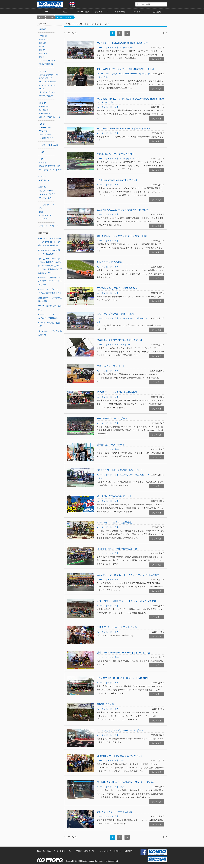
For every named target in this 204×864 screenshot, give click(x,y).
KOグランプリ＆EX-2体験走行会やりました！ (121, 470)
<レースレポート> (64, 17)
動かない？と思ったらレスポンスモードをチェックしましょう (50, 281)
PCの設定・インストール (50, 169)
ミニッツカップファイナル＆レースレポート (120, 730)
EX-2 (41, 57)
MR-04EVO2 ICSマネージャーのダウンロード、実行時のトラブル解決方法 (50, 242)
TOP (41, 17)
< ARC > (42, 177)
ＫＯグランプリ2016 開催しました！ (117, 313)
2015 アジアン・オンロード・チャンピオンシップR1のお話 (128, 575)
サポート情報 (83, 11)
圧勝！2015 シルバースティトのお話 (117, 627)
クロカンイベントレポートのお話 (114, 811)
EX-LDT (42, 43)
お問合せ (157, 11)
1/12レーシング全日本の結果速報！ (115, 522)
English (72, 4)
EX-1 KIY (43, 53)
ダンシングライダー (48, 194)
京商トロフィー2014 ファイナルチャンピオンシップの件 (126, 601)
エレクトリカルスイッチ (50, 117)
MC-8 (41, 46)
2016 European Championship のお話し (117, 180)
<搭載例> (42, 187)
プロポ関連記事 (46, 64)
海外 (117, 185)
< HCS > (42, 152)
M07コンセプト (46, 198)
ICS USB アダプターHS (49, 166)
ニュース (46, 11)
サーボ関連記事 (46, 96)
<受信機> (42, 103)
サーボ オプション (47, 92)
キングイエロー (46, 191)
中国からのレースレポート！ (112, 366)
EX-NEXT (43, 39)
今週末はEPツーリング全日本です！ (116, 154)
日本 (117, 47)
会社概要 (128, 851)
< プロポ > (42, 36)
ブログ (50, 17)
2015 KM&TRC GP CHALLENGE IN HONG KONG (123, 678)
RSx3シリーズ (111, 74)
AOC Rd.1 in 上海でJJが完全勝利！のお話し (120, 340)
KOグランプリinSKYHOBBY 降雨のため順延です (122, 43)
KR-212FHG (44, 113)
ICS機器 (42, 162)
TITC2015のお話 (105, 704)
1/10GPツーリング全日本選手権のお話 (117, 392)
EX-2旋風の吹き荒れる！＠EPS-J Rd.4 (117, 288)
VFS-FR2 (43, 131)
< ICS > (41, 159)
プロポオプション (47, 60)
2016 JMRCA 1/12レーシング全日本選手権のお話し (124, 209)
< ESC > (42, 124)
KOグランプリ (126, 47)
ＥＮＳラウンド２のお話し (111, 262)
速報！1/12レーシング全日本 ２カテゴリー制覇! (122, 236)
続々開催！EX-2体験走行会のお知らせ (117, 548)
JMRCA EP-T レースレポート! (112, 418)
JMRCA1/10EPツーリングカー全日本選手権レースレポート (128, 69)
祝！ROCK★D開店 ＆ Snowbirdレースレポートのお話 (125, 782)
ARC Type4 (44, 180)
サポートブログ (101, 11)
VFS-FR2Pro (44, 127)
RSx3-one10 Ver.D (47, 85)
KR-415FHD (44, 106)
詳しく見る (157, 59)
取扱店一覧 (120, 11)
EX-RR (100, 74)
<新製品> (42, 29)
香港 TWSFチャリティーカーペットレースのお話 (123, 652)
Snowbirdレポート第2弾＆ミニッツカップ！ (120, 756)
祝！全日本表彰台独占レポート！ (114, 496)
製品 (65, 11)
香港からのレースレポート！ (112, 444)
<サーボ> (42, 71)
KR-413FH (44, 110)
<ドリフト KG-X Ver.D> (48, 145)
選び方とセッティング (49, 74)
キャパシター (45, 134)
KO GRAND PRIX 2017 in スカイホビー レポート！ (124, 128)
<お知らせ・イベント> (130, 158)
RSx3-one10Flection (128, 74)
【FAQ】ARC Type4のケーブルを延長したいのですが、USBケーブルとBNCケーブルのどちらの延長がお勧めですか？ (50, 265)
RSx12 (42, 89)
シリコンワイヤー (47, 138)
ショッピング (138, 11)
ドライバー (125, 344)
